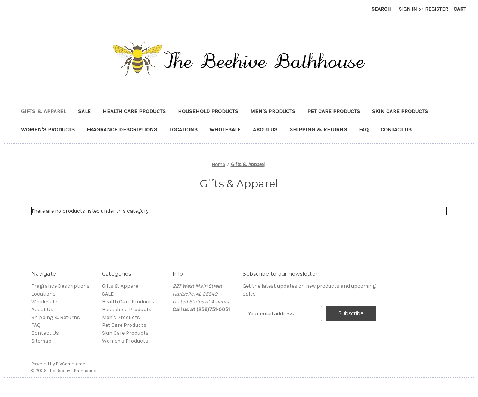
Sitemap (41, 341)
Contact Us (396, 129)
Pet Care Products (333, 111)
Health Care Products (134, 111)
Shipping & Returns (318, 129)
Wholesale (225, 129)
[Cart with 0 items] (460, 9)
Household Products (208, 111)
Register (436, 9)
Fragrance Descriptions (122, 129)
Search (381, 9)
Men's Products (272, 111)
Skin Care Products (400, 111)
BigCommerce (70, 363)
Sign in (408, 9)
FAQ (364, 129)
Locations (183, 129)
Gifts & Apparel (43, 111)
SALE (84, 111)
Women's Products (48, 129)
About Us (265, 129)
